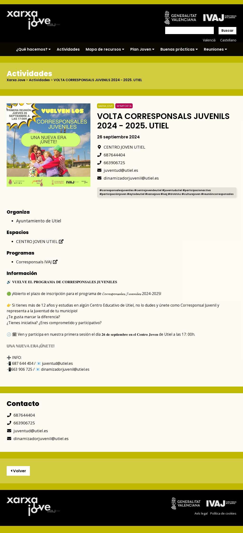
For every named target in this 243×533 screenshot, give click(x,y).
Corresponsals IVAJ (37, 265)
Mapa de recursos (105, 49)
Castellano (228, 40)
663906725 (111, 162)
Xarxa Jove (16, 80)
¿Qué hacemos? (33, 49)
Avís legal (201, 517)
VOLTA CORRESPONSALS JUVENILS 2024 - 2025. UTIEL (100, 80)
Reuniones (215, 49)
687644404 (111, 154)
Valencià (208, 40)
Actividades (68, 49)
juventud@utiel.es (118, 170)
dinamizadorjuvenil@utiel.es (128, 178)
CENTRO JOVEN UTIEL (121, 147)
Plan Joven (142, 49)
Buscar (227, 30)
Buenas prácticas (179, 49)
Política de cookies (223, 517)
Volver (18, 474)
